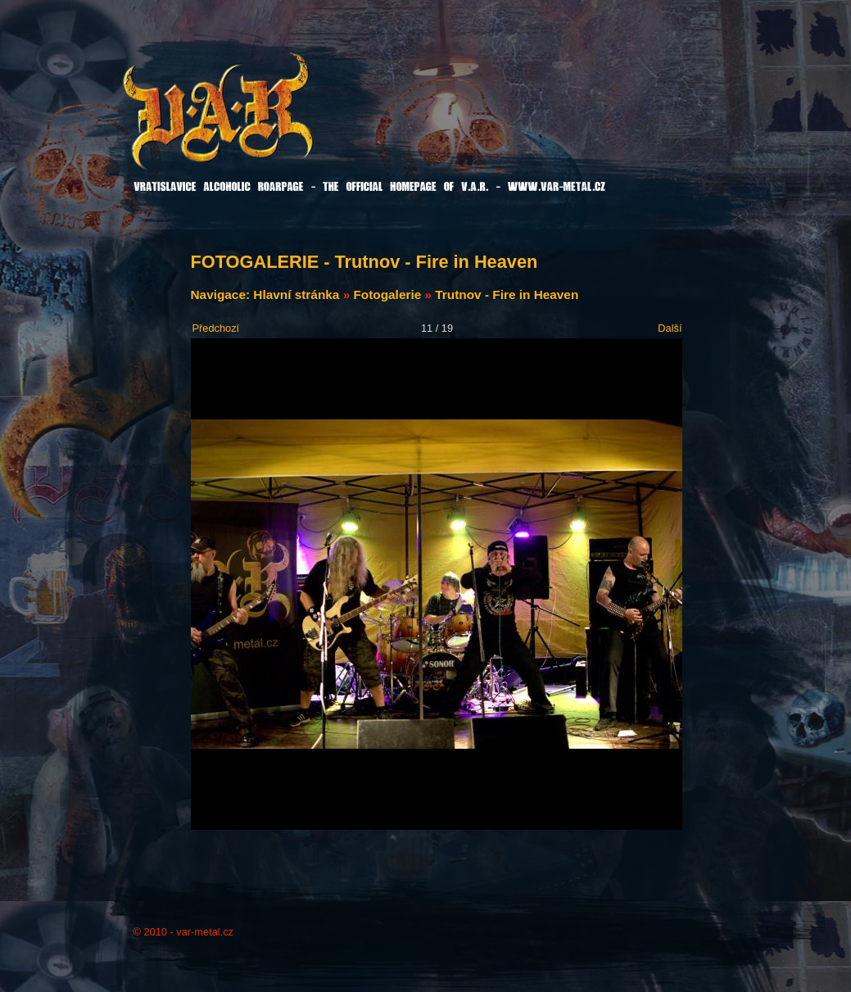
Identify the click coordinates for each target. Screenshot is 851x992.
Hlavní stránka (296, 294)
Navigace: (222, 294)
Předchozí (216, 328)
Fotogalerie (387, 294)
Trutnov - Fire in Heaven (506, 294)
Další (669, 328)
